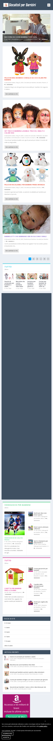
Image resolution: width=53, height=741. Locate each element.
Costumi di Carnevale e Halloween (33, 136)
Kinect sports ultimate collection (41, 528)
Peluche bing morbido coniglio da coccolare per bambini (25, 79)
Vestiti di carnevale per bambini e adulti (22, 657)
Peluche (44, 82)
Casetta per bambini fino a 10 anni (12, 589)
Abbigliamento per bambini (24, 658)
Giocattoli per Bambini (18, 39)
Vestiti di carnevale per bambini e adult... (9, 284)
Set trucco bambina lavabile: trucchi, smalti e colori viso (24, 132)
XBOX (42, 518)
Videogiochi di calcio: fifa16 (13, 539)
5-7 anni (7, 636)
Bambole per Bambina (30, 239)
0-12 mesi (7, 623)
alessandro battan (10, 82)
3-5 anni (7, 632)
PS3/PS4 (14, 541)
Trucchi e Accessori (30, 137)
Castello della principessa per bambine (38, 586)
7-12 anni (7, 641)
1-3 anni (7, 627)
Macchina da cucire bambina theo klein (20, 37)
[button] (45, 721)
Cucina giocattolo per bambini (41, 569)
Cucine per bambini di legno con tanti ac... (42, 284)
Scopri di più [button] (7, 733)
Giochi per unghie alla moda (41, 602)
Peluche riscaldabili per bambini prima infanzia (24, 185)
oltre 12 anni (8, 645)
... (40, 259)
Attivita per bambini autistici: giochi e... (31, 284)
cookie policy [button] (43, 726)
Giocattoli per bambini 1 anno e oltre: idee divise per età (28, 687)
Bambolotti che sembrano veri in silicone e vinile (25, 236)
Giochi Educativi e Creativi (30, 39)
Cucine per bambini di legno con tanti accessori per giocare (29, 680)
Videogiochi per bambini (40, 546)
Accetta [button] (6, 737)
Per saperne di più (12, 94)
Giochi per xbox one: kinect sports (40, 514)
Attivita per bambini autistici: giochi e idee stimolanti (27, 672)
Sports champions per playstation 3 (41, 542)
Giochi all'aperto (17, 592)
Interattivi (39, 82)
